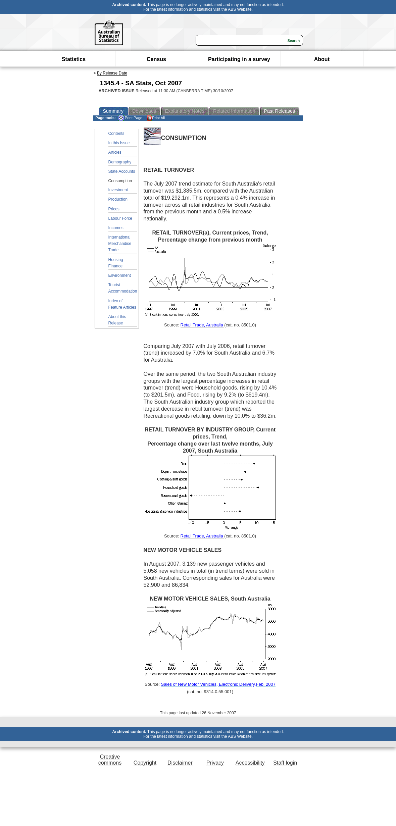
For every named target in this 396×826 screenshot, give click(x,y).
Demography (120, 162)
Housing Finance (115, 262)
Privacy (215, 763)
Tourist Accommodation (122, 288)
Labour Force (120, 218)
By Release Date (112, 73)
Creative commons (109, 760)
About (322, 59)
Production (118, 199)
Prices (113, 209)
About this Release (117, 319)
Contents (116, 133)
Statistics (74, 59)
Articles (114, 152)
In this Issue (119, 143)
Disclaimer (180, 763)
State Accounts (121, 171)
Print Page (130, 118)
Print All (156, 118)
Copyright (145, 763)
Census (156, 59)
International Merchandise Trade (120, 243)
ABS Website (239, 9)
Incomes (115, 227)
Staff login (285, 763)
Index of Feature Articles (122, 304)
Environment (119, 275)
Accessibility (250, 763)
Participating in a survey (239, 59)
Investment (118, 190)
